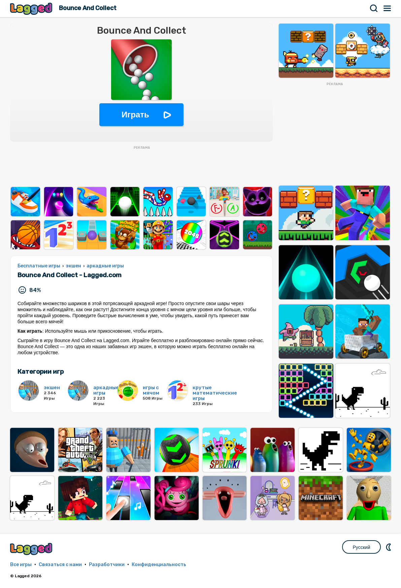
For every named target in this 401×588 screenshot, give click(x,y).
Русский (361, 547)
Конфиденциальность (159, 564)
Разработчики (107, 564)
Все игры (21, 564)
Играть (135, 114)
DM (389, 547)
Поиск (374, 8)
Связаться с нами (60, 564)
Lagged (32, 8)
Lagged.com (32, 548)
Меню (387, 8)
